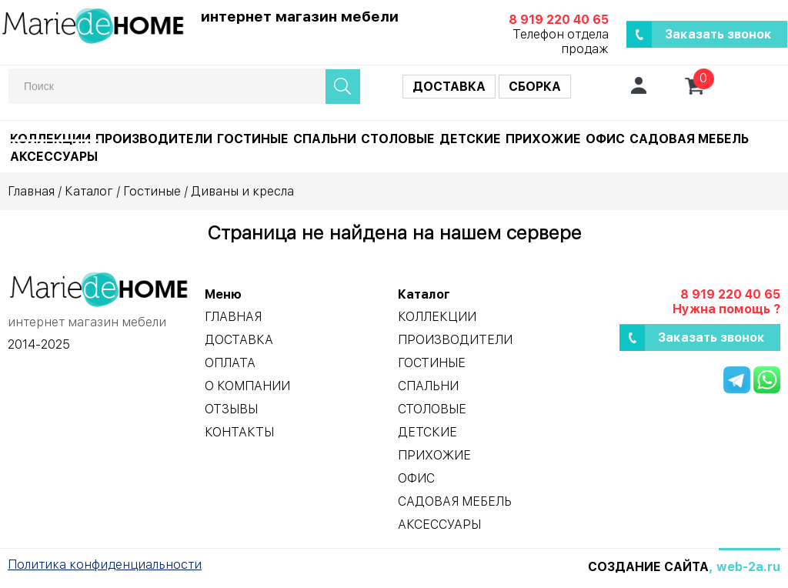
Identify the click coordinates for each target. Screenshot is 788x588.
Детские (470, 139)
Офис (605, 139)
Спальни (324, 139)
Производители (153, 139)
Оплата (230, 363)
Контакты (239, 432)
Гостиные (253, 139)
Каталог (89, 191)
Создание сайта (648, 567)
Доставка (449, 86)
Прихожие (543, 139)
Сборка (535, 86)
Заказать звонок (718, 34)
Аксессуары (54, 156)
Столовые (398, 139)
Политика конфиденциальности (105, 564)
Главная (31, 191)
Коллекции (50, 139)
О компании (247, 386)
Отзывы (231, 409)
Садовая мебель (689, 139)
